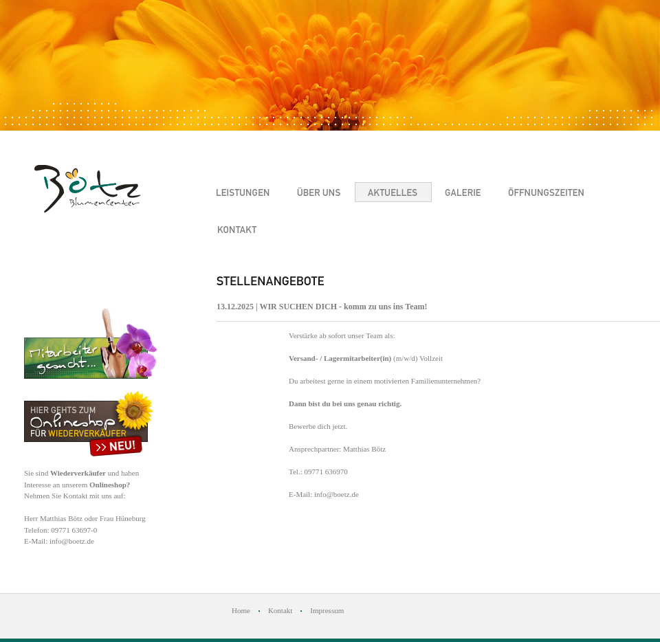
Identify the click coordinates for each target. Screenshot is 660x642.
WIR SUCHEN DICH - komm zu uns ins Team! (343, 306)
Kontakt (280, 610)
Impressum (327, 610)
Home (241, 610)
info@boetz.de (72, 541)
